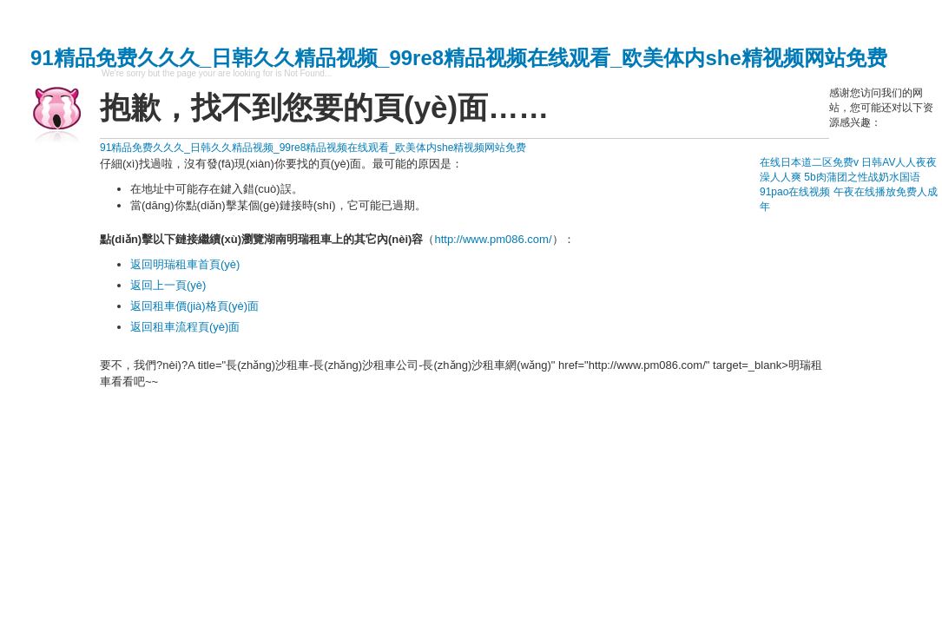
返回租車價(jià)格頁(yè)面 (194, 305)
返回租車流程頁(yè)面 (185, 326)
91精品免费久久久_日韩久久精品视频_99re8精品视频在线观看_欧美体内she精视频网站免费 (458, 57)
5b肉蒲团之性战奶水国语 (861, 177)
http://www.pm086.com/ (492, 239)
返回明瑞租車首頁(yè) (185, 264)
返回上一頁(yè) (168, 285)
